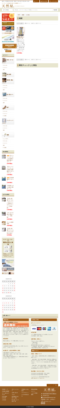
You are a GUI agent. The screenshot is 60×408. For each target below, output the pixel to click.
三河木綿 (4, 399)
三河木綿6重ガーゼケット (10, 179)
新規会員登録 (44, 1)
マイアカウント (25, 392)
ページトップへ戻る (52, 385)
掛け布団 (6, 74)
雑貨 (23, 14)
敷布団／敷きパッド (7, 80)
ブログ (13, 394)
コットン (4, 67)
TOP (19, 14)
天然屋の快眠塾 (5, 391)
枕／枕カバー (7, 94)
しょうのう (5, 138)
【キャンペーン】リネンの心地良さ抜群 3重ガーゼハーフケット (10, 169)
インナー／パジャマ (7, 121)
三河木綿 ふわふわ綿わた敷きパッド (10, 187)
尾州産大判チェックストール (20, 37)
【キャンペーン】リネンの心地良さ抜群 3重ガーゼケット (10, 158)
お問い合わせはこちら (46, 401)
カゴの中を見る (53, 1)
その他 (27, 14)
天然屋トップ (5, 389)
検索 (55, 10)
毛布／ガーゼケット (7, 60)
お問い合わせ (15, 392)
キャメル (4, 65)
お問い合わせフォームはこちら (37, 378)
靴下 (5, 107)
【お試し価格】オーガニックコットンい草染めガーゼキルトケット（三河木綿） (10, 203)
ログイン (36, 1)
